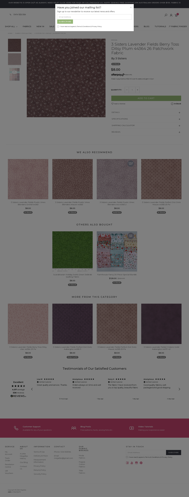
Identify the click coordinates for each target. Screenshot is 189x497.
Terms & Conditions (83, 26)
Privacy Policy (97, 26)
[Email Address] (94, 17)
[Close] (131, 7)
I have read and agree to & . (79, 26)
